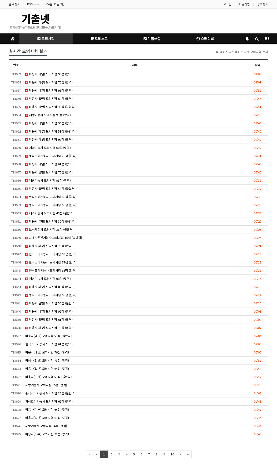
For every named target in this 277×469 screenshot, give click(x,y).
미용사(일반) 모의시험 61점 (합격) (49, 319)
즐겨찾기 (14, 4)
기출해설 (152, 38)
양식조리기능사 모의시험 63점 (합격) (50, 270)
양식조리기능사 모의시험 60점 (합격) (50, 205)
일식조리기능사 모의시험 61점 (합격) (50, 197)
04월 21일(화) (55, 4)
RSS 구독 (33, 4)
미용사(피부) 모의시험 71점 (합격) (47, 434)
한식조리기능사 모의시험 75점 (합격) (50, 262)
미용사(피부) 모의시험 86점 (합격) (49, 287)
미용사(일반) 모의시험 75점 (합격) (49, 172)
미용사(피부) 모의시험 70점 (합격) (49, 82)
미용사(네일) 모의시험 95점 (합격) (49, 311)
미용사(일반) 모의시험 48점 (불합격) (50, 107)
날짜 (257, 65)
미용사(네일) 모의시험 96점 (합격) (49, 123)
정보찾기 (262, 4)
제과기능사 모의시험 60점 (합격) (48, 147)
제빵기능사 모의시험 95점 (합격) (46, 385)
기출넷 (35, 18)
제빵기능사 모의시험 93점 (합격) (48, 115)
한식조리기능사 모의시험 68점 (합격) (50, 254)
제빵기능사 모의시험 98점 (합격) (48, 278)
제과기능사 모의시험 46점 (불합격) (49, 213)
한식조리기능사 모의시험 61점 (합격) (49, 344)
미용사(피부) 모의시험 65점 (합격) (47, 409)
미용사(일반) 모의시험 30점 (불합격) (50, 221)
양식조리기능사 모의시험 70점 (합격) (50, 156)
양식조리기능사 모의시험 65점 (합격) (49, 401)
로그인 (227, 4)
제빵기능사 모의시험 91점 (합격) (48, 180)
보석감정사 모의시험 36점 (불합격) (49, 229)
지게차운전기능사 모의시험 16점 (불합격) (53, 237)
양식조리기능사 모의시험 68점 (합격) (50, 295)
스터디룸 (205, 38)
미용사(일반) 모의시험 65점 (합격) (47, 368)
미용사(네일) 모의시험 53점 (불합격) (48, 336)
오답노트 (99, 38)
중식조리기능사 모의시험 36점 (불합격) (50, 393)
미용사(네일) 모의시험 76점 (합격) (47, 352)
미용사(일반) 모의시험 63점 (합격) (47, 417)
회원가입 (244, 4)
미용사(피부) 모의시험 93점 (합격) (49, 139)
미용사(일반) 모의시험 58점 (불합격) (50, 188)
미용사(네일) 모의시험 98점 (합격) (49, 74)
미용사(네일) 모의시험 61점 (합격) (49, 164)
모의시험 (46, 38)
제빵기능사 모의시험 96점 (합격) (46, 426)
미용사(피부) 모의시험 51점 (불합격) (50, 131)
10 (172, 454)
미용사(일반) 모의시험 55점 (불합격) (50, 303)
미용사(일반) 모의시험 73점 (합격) (47, 360)
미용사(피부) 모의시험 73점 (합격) (49, 246)
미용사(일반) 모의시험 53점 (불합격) (48, 377)
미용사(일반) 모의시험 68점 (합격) (49, 98)
